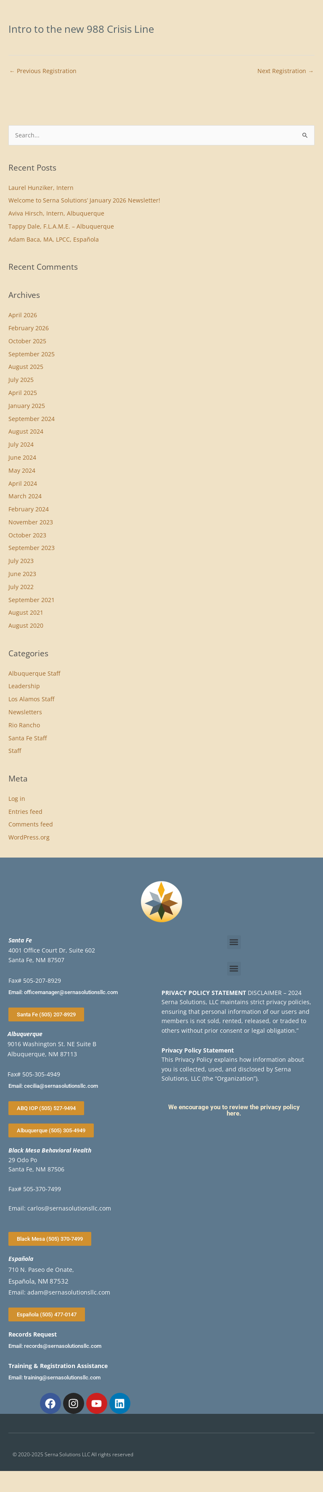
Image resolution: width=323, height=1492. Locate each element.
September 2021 (31, 600)
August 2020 (25, 625)
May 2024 (21, 470)
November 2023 (30, 522)
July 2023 (21, 561)
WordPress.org (29, 837)
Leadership (24, 686)
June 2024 (22, 457)
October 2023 (27, 535)
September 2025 (31, 354)
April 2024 (22, 483)
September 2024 (31, 419)
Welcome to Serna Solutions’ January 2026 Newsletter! (84, 200)
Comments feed (30, 824)
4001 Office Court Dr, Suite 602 (51, 950)
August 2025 (25, 367)
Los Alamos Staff (31, 699)
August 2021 (25, 612)
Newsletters (25, 712)
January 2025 (26, 406)
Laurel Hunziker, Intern (41, 188)
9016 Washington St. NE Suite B (52, 1044)
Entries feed (25, 812)
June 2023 (22, 574)
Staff (14, 751)
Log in (16, 799)
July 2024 (21, 444)
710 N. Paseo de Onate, (41, 1270)
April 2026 (22, 315)
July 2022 (21, 587)
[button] (234, 942)
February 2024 (28, 509)
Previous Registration (43, 71)
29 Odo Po (22, 1160)
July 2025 (21, 380)
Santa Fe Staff (27, 738)
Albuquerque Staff (34, 673)
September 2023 (31, 548)
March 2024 (25, 496)
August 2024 (25, 431)
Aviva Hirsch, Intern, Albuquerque (56, 213)
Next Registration (285, 71)
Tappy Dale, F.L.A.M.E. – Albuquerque (61, 226)
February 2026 (28, 328)
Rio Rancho (24, 725)
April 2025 (22, 393)
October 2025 (27, 341)
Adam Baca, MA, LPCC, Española (53, 239)
